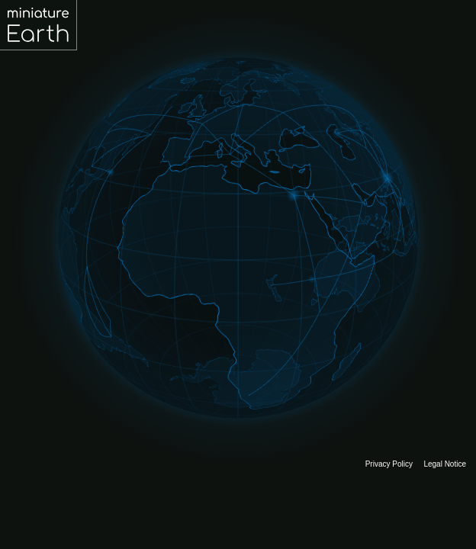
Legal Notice (444, 464)
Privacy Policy (389, 464)
